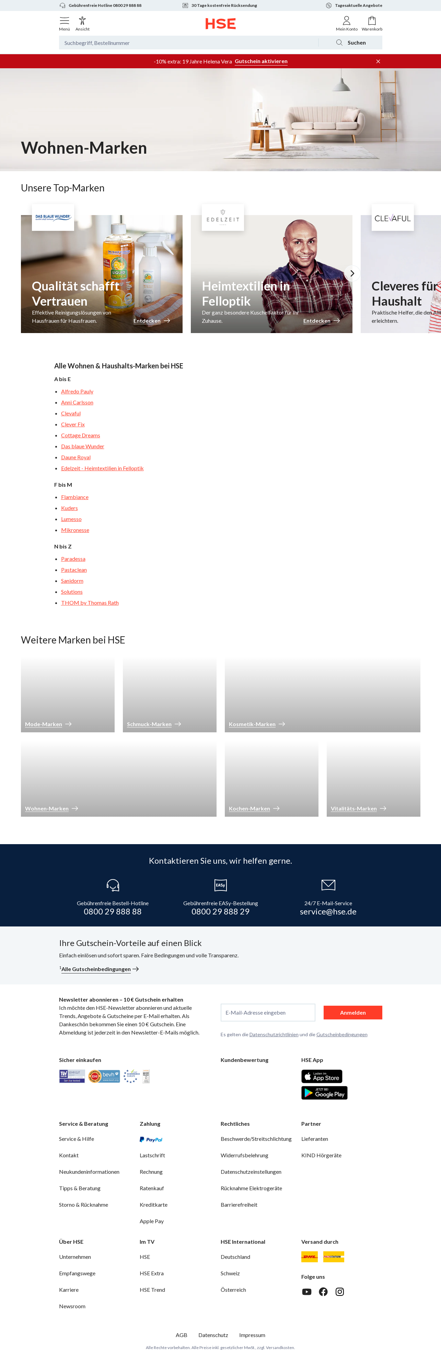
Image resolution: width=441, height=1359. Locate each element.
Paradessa (73, 558)
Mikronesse (75, 530)
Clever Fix (73, 424)
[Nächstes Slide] (352, 273)
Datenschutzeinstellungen (251, 1171)
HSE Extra (152, 1273)
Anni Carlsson (77, 402)
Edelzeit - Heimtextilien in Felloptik (102, 468)
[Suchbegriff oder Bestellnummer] (188, 42)
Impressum (252, 1335)
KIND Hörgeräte (321, 1155)
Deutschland (235, 1256)
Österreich (233, 1289)
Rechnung (151, 1171)
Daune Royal (76, 457)
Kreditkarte (153, 1204)
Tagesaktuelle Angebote (353, 5)
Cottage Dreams (80, 435)
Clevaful (71, 413)
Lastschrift (152, 1155)
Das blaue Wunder (82, 446)
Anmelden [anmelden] (353, 1012)
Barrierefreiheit (239, 1204)
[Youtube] (306, 1291)
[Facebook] (323, 1291)
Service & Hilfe (76, 1138)
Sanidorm (72, 580)
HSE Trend (152, 1289)
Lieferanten (314, 1138)
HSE (145, 1256)
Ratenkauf (152, 1188)
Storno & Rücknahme (83, 1204)
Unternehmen (75, 1256)
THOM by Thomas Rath (90, 602)
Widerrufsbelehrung (244, 1155)
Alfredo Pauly (77, 391)
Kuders (69, 508)
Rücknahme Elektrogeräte (251, 1188)
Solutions (72, 591)
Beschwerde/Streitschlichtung (256, 1138)
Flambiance (75, 497)
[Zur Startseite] (220, 23)
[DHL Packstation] (333, 1256)
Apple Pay (152, 1221)
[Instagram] (339, 1291)
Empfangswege (77, 1273)
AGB (181, 1335)
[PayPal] (151, 1139)
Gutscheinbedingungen (342, 1034)
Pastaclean (74, 569)
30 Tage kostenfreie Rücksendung (219, 5)
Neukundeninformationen (89, 1171)
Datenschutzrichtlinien (274, 1034)
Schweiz (230, 1273)
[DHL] (309, 1256)
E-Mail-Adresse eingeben (255, 1012)
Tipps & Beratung (80, 1188)
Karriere (69, 1289)
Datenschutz (213, 1335)
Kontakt (69, 1155)
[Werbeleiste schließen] (378, 61)
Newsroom (72, 1306)
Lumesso (71, 519)
